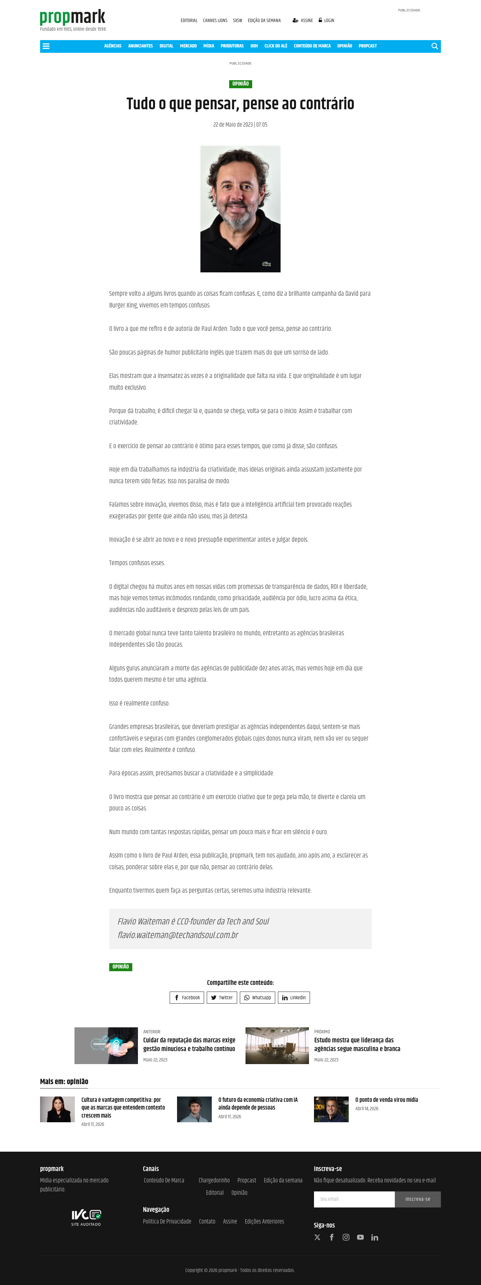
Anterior (151, 1032)
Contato (207, 1222)
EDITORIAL (189, 20)
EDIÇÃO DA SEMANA (264, 20)
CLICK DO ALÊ (276, 46)
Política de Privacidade (167, 1222)
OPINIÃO (344, 46)
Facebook (187, 998)
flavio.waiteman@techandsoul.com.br (177, 935)
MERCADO (188, 46)
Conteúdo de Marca (164, 1180)
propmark (227, 1270)
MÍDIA (208, 46)
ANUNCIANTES (140, 46)
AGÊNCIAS (113, 46)
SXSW (238, 20)
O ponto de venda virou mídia (386, 1100)
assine (303, 20)
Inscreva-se (418, 1199)
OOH (254, 46)
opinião (240, 84)
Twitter (222, 998)
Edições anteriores (264, 1222)
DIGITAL (166, 46)
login (327, 20)
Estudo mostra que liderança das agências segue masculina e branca (357, 1044)
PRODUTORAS (232, 46)
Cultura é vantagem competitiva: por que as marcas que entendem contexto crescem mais (123, 1108)
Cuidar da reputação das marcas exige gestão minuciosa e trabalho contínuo (189, 1044)
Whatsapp (257, 998)
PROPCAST (368, 46)
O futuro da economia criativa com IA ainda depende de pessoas (258, 1104)
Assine (230, 1222)
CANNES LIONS (215, 20)
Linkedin (294, 998)
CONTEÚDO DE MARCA (312, 46)
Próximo (322, 1032)
